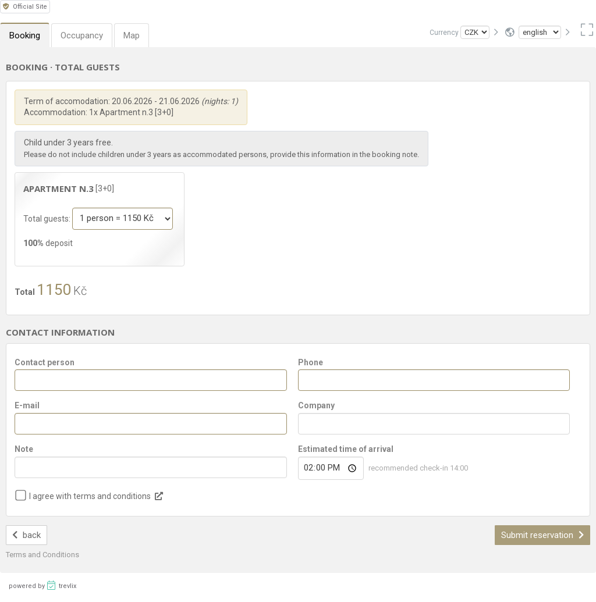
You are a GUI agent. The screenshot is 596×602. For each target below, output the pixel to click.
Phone (310, 362)
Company (316, 405)
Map (131, 35)
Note (24, 449)
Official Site (25, 6)
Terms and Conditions (42, 554)
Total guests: (47, 218)
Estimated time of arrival (345, 449)
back (26, 535)
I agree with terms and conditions (90, 496)
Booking (24, 35)
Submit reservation (542, 535)
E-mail (27, 405)
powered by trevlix (42, 585)
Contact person (44, 362)
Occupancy (82, 35)
